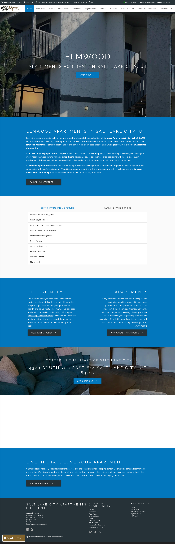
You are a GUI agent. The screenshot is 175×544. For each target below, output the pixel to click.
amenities (67, 157)
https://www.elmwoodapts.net (36, 524)
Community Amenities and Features (57, 208)
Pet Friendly (135, 516)
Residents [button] (166, 8)
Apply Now (88, 75)
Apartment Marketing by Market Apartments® (44, 537)
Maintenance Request (138, 512)
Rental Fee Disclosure (147, 8)
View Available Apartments (127, 332)
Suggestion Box (136, 514)
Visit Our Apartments (43, 483)
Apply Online (30, 2)
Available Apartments (44, 182)
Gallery (52, 8)
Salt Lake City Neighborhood (117, 208)
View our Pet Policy (44, 332)
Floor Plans (40, 8)
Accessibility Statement (97, 525)
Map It (85, 2)
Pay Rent (133, 507)
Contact (103, 8)
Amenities (77, 8)
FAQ (92, 2)
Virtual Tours (63, 8)
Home (29, 8)
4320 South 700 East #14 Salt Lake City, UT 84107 (58, 2)
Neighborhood (90, 8)
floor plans (98, 153)
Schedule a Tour (127, 8)
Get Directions (87, 381)
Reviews (113, 8)
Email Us (29, 522)
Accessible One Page (96, 527)
